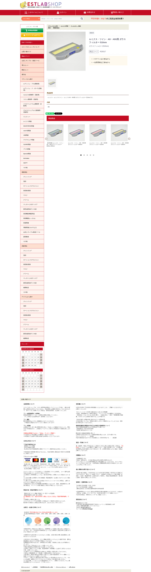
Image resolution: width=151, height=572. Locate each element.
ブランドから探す (27, 79)
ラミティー (26, 117)
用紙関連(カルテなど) (30, 227)
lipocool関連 (27, 153)
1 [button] (81, 155)
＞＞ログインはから (100, 59)
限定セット (25, 70)
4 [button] (91, 155)
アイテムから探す (27, 297)
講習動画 (26, 237)
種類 (49, 27)
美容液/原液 (27, 190)
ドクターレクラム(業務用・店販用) (32, 105)
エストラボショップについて (30, 47)
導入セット (25, 65)
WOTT (25, 163)
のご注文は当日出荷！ (107, 19)
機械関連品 (56, 27)
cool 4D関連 (27, 130)
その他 (25, 167)
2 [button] (84, 155)
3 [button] (88, 155)
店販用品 (24, 246)
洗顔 (24, 181)
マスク (25, 195)
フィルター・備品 (76, 26)
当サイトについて (25, 567)
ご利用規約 (35, 567)
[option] (66, 51)
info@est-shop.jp (87, 509)
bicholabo (26, 158)
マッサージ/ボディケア (30, 204)
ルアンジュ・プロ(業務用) (31, 84)
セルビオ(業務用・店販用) (31, 95)
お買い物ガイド (26, 51)
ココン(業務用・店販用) (30, 99)
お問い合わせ (72, 567)
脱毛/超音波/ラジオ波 (29, 209)
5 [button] (94, 155)
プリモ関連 (26, 149)
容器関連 (26, 223)
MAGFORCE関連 (28, 126)
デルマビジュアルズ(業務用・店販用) (32, 111)
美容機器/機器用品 (29, 213)
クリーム (26, 200)
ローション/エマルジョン (31, 186)
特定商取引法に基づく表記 (46, 567)
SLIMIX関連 (27, 144)
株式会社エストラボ (81, 503)
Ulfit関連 (25, 135)
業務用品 (24, 172)
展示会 (24, 74)
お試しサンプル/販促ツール (31, 232)
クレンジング (27, 176)
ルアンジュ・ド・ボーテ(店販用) (32, 89)
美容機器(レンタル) (29, 218)
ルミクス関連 (27, 121)
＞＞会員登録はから (100, 62)
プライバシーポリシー (61, 567)
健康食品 (26, 287)
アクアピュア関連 (28, 140)
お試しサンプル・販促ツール (30, 60)
